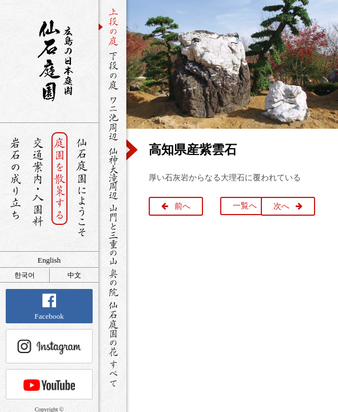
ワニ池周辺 (112, 118)
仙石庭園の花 (112, 327)
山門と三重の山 (112, 234)
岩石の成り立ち (15, 187)
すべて (112, 373)
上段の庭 (112, 27)
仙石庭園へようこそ (82, 187)
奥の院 (112, 282)
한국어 (24, 275)
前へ (182, 206)
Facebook (48, 307)
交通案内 (37, 187)
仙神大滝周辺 (112, 172)
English (49, 260)
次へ (281, 206)
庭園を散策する (60, 187)
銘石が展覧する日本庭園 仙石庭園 (49, 60)
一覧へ (245, 205)
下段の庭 (112, 70)
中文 (74, 275)
